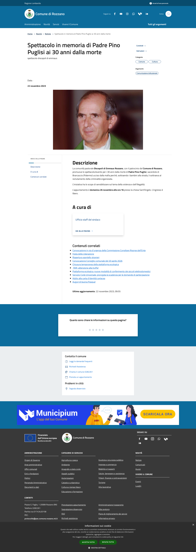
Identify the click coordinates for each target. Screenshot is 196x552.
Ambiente (66, 464)
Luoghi (138, 485)
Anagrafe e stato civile (71, 469)
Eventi (138, 481)
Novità (39, 33)
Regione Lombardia (32, 3)
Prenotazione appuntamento (74, 504)
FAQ (63, 513)
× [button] (193, 525)
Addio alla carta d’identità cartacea (88, 278)
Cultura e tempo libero (71, 487)
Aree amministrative (33, 464)
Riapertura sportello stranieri (85, 257)
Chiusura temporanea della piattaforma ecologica (95, 264)
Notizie (48, 33)
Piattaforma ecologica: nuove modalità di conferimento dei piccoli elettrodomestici (111, 271)
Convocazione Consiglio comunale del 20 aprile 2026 (97, 261)
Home (30, 33)
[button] (98, 548)
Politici (27, 478)
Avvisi (138, 469)
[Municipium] (139, 13)
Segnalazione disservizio (72, 509)
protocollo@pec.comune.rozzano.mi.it (41, 518)
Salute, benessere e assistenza (111, 473)
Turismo (101, 482)
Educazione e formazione (72, 491)
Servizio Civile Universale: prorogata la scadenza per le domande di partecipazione (111, 275)
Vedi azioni (142, 51)
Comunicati (140, 464)
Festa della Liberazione (83, 254)
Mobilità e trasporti (106, 469)
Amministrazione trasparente (111, 504)
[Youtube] (120, 13)
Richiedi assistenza (70, 518)
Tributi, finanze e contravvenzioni (112, 477)
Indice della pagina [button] (37, 159)
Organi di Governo (32, 460)
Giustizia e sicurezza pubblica (110, 460)
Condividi (141, 45)
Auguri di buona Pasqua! (84, 282)
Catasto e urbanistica (71, 482)
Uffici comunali (30, 469)
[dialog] (98, 537)
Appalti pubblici (68, 473)
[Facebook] (113, 13)
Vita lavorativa (104, 486)
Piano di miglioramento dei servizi (112, 513)
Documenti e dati (31, 487)
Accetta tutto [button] (88, 542)
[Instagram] (126, 13)
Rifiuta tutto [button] (108, 542)
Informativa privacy (106, 518)
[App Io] (146, 13)
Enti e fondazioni (31, 473)
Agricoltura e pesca (70, 460)
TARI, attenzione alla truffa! (85, 268)
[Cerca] (169, 14)
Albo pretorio (104, 509)
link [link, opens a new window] (122, 537)
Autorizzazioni (68, 478)
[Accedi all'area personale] (159, 3)
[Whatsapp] (132, 13)
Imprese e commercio (107, 464)
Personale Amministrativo (35, 482)
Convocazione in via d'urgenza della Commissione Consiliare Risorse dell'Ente (109, 250)
